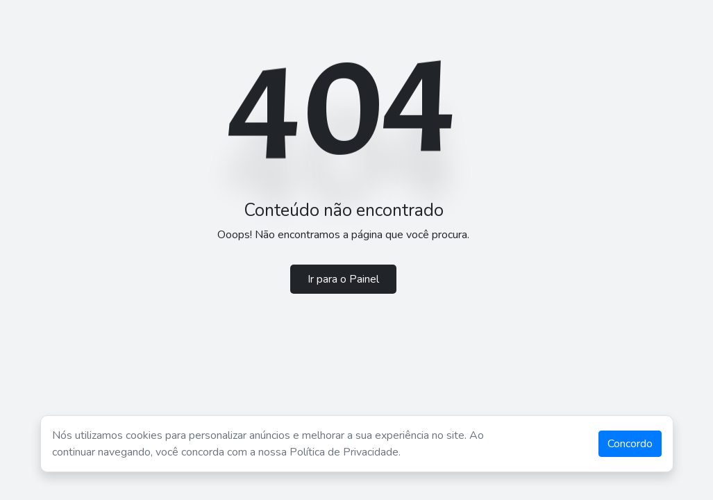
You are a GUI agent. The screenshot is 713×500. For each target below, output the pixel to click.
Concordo (630, 443)
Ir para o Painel (343, 279)
